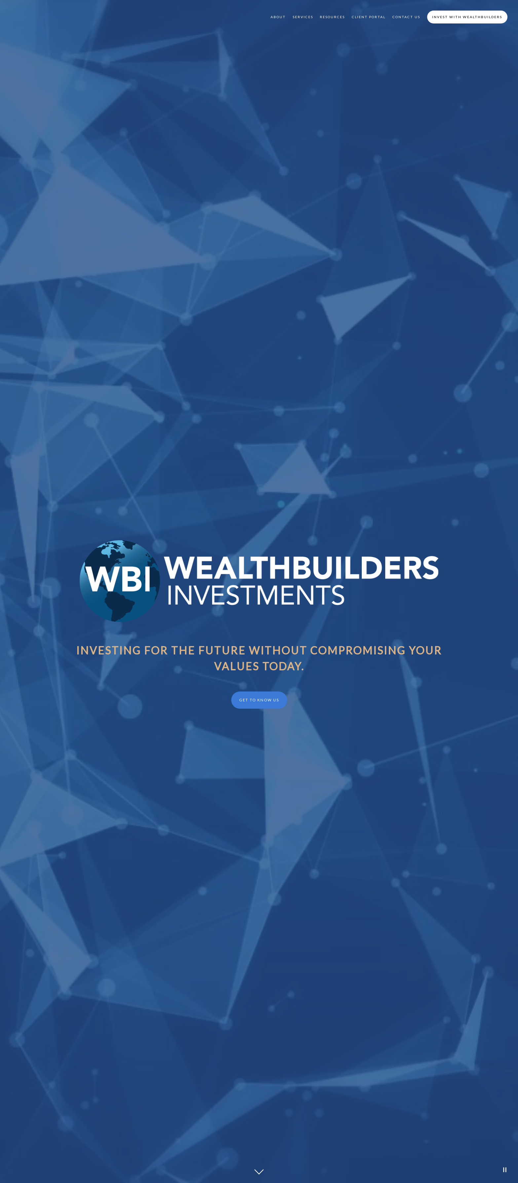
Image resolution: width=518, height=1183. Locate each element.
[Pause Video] (505, 1170)
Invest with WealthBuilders (467, 17)
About (278, 17)
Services (303, 17)
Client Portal (369, 17)
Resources (332, 17)
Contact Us (406, 17)
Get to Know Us (259, 700)
